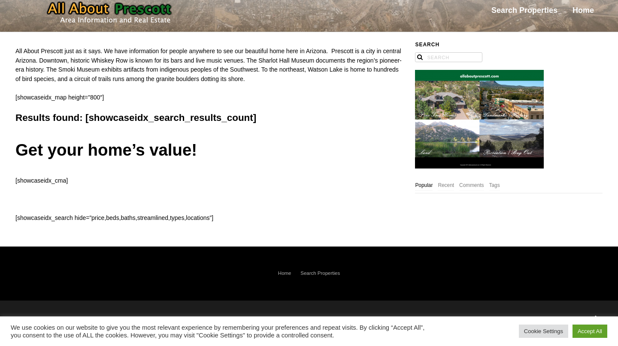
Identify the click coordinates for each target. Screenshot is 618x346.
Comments (471, 185)
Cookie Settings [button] (543, 331)
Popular (424, 185)
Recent (446, 185)
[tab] (424, 186)
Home (284, 273)
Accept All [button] (590, 331)
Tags (494, 185)
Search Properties (320, 273)
